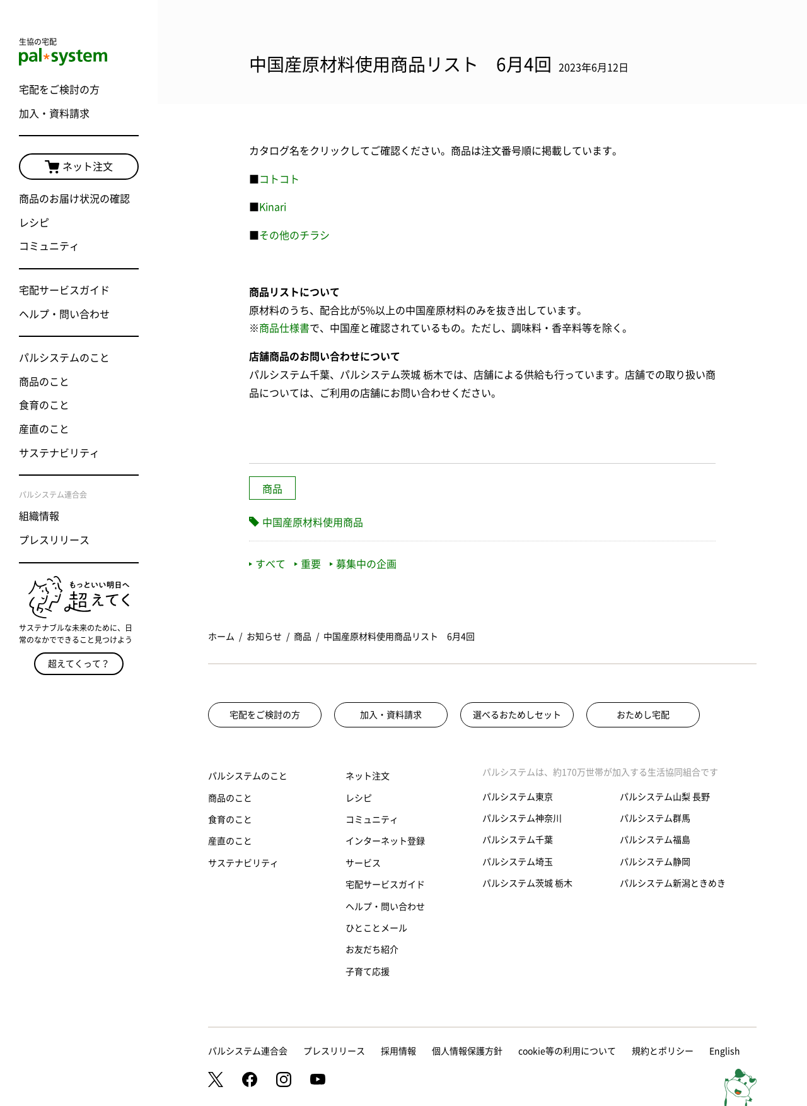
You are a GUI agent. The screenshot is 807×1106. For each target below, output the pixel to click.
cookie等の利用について (567, 1051)
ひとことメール (376, 928)
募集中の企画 (363, 564)
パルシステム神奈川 (522, 818)
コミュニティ (49, 246)
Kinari (272, 207)
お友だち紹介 (371, 949)
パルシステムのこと (64, 358)
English (724, 1051)
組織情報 (39, 516)
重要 (307, 564)
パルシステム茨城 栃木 (527, 883)
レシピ (34, 223)
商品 (272, 489)
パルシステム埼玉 (517, 861)
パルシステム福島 (655, 839)
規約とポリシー (663, 1051)
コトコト (279, 179)
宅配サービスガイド (64, 290)
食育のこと (44, 405)
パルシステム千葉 (517, 839)
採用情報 (398, 1051)
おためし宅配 (643, 714)
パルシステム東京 (517, 796)
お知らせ (264, 636)
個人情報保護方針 (467, 1051)
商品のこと (44, 382)
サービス (363, 863)
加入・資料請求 (54, 114)
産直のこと (44, 429)
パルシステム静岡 (655, 861)
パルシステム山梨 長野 (665, 796)
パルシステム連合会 (247, 1051)
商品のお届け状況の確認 (74, 199)
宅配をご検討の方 (59, 90)
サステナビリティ (59, 453)
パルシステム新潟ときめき (673, 883)
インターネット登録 (385, 841)
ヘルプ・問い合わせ (64, 314)
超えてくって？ (79, 663)
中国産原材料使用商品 (312, 522)
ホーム (221, 636)
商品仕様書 (284, 328)
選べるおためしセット (517, 714)
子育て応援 (367, 971)
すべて (267, 564)
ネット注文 (79, 167)
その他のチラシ (294, 235)
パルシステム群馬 (655, 818)
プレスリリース (54, 540)
